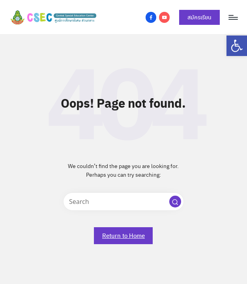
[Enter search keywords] (123, 201)
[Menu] (232, 17)
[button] (175, 201)
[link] (236, 46)
